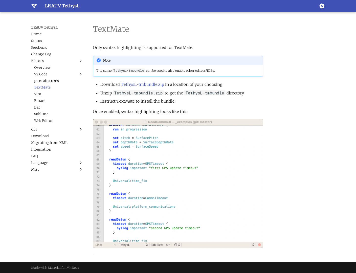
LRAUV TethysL (44, 27)
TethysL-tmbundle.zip (142, 84)
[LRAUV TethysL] (34, 6)
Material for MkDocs (63, 268)
